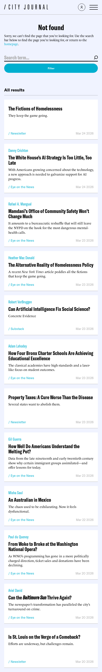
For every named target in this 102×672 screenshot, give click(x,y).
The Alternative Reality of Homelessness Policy (50, 264)
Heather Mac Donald (21, 257)
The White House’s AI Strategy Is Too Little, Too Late (50, 160)
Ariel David (15, 590)
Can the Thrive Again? (40, 597)
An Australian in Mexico (29, 499)
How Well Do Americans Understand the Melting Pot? (43, 449)
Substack (17, 329)
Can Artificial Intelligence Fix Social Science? (49, 309)
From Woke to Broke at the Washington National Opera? (43, 546)
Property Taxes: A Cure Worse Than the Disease (50, 397)
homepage (11, 44)
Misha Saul (15, 492)
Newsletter (18, 133)
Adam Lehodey (17, 346)
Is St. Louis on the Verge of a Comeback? (44, 636)
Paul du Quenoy (18, 536)
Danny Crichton (18, 150)
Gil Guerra (14, 439)
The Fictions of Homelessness (35, 108)
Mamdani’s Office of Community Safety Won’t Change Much (48, 213)
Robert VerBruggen (20, 301)
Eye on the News (22, 187)
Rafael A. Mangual (19, 203)
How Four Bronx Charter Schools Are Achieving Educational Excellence (50, 355)
